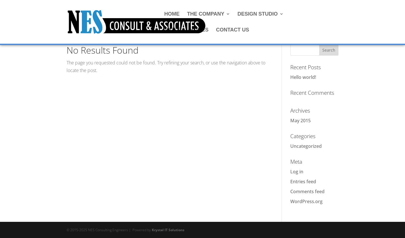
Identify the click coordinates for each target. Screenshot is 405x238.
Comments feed (307, 191)
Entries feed (303, 181)
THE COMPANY (205, 14)
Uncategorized (306, 146)
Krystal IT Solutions (168, 230)
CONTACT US (232, 30)
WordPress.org (306, 201)
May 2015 (300, 120)
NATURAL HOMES (186, 30)
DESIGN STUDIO (258, 14)
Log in (296, 172)
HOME (172, 14)
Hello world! (303, 77)
